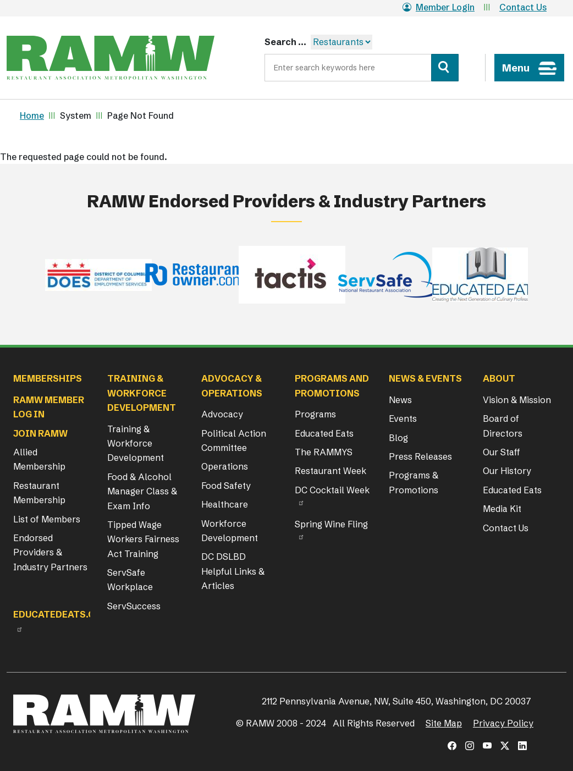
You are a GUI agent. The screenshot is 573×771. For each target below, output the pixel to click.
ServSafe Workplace (130, 579)
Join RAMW (40, 433)
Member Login (439, 7)
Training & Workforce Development (135, 443)
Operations (224, 466)
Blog (398, 437)
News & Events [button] (425, 378)
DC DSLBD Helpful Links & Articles (233, 571)
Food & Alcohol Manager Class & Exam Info (142, 491)
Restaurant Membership (39, 492)
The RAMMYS (323, 452)
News (400, 399)
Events (403, 418)
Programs (315, 414)
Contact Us (523, 7)
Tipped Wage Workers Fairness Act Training (143, 539)
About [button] (499, 378)
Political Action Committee (233, 440)
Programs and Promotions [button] (332, 385)
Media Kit (502, 508)
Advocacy (222, 414)
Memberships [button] (47, 378)
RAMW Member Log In (48, 407)
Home (32, 115)
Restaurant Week (330, 470)
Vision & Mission (517, 399)
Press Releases (420, 456)
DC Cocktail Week (332, 489)
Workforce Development (229, 530)
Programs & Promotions (413, 482)
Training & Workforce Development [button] (141, 393)
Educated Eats (324, 433)
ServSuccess (134, 606)
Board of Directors (502, 425)
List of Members (46, 519)
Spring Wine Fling (331, 524)
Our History (507, 470)
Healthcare (224, 504)
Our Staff (501, 452)
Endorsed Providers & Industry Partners (50, 552)
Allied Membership (39, 459)
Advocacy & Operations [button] (231, 385)
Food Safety (226, 485)
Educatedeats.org (60, 614)
